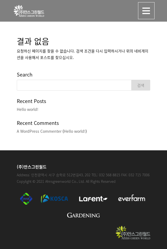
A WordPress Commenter (39, 131)
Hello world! (27, 109)
